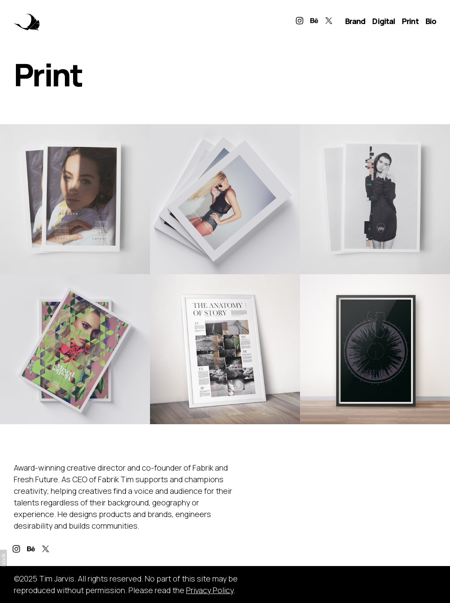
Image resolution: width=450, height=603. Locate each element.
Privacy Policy (209, 590)
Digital (383, 21)
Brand (355, 21)
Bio (431, 21)
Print (410, 21)
